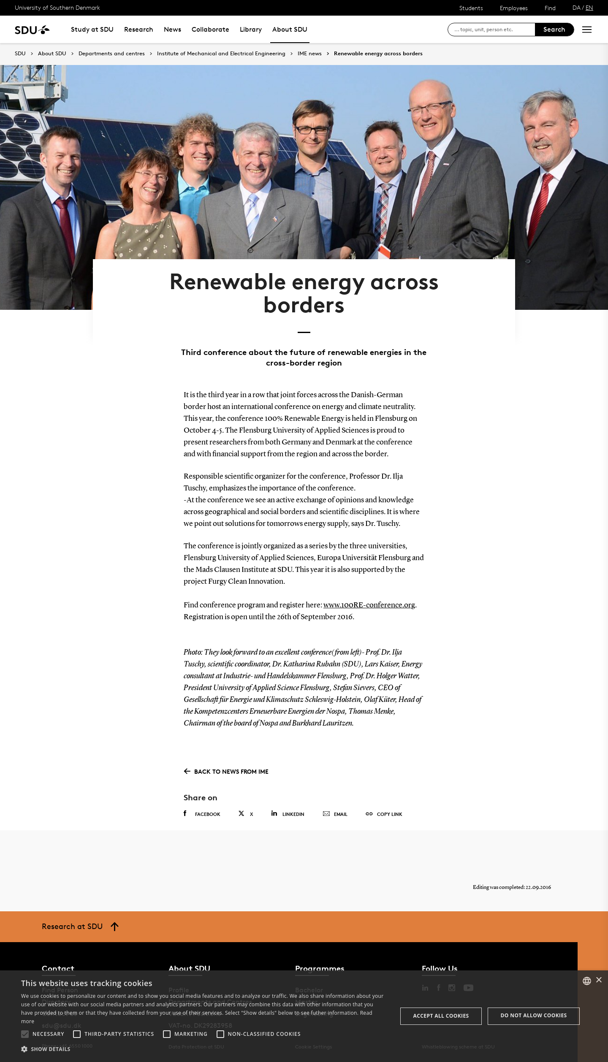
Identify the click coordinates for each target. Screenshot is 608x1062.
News (172, 29)
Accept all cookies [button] (441, 1015)
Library (251, 29)
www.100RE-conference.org (369, 605)
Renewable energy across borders (378, 54)
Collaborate (210, 29)
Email (335, 814)
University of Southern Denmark (57, 7)
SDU (20, 53)
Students (471, 7)
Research (138, 29)
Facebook (202, 813)
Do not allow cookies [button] (534, 1015)
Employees (514, 7)
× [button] (598, 980)
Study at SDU (92, 29)
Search (554, 29)
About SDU (289, 29)
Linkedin (287, 813)
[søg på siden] (494, 29)
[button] (24, 1034)
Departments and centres (112, 54)
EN (589, 7)
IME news (310, 54)
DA (577, 7)
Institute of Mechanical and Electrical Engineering (221, 54)
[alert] (304, 1016)
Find (550, 7)
